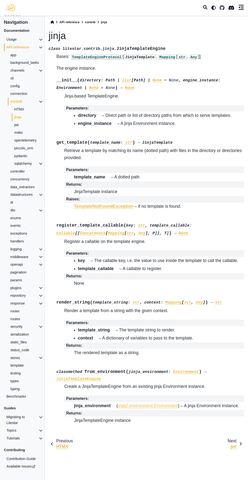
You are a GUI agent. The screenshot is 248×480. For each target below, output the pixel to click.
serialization (19, 334)
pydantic (20, 156)
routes (15, 319)
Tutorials (13, 438)
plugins (15, 288)
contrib (16, 101)
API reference (17, 47)
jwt (16, 125)
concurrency (19, 179)
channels (17, 70)
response (17, 303)
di (11, 202)
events (15, 226)
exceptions (18, 233)
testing (15, 373)
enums (15, 218)
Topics (11, 430)
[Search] (205, 8)
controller (17, 171)
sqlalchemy (23, 163)
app (13, 55)
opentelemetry (25, 140)
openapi (16, 264)
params (16, 280)
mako (18, 132)
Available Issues (19, 466)
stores (15, 358)
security (16, 326)
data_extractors (22, 187)
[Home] (52, 22)
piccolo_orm (23, 148)
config (15, 86)
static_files (18, 342)
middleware (19, 257)
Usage (11, 39)
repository (18, 295)
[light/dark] (213, 8)
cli (12, 78)
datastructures (21, 194)
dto (12, 210)
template (17, 365)
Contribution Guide (21, 459)
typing (15, 389)
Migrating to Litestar (15, 420)
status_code (19, 350)
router (15, 311)
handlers (17, 241)
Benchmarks (16, 396)
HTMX (19, 109)
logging (15, 249)
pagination (18, 272)
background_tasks (24, 63)
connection (18, 94)
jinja (17, 117)
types (14, 381)
